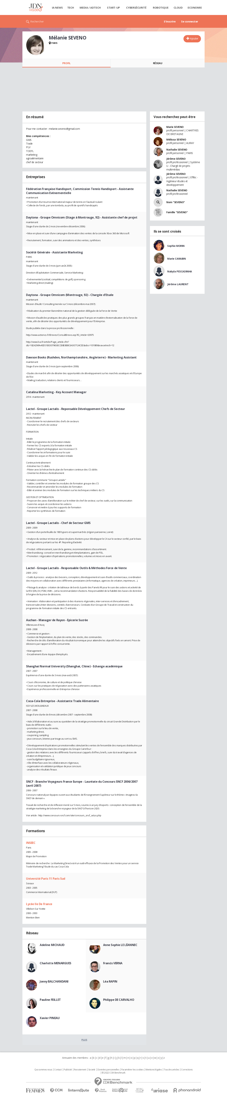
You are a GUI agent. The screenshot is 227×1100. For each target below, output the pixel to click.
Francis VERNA (113, 963)
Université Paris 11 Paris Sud (45, 879)
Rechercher (37, 21)
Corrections (186, 1069)
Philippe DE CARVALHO (118, 1000)
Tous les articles (171, 1069)
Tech (70, 7)
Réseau (157, 63)
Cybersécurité (136, 7)
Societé (91, 1069)
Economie (195, 7)
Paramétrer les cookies (132, 1069)
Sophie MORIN (176, 246)
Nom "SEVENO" (175, 202)
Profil (66, 63)
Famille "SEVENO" (177, 212)
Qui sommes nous (43, 1069)
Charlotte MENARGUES (55, 963)
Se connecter (189, 21)
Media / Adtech (90, 7)
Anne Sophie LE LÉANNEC (120, 945)
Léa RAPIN (110, 981)
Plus (84, 1039)
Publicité (68, 1069)
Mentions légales (154, 1069)
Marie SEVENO (175, 127)
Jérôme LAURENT (177, 284)
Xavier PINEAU (50, 1018)
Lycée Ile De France (39, 904)
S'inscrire (170, 21)
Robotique (160, 7)
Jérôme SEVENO (176, 158)
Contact (58, 1069)
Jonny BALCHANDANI (54, 981)
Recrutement (80, 1069)
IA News (57, 7)
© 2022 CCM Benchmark (113, 1072)
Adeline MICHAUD (52, 945)
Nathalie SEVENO (176, 149)
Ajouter (194, 38)
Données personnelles (108, 1069)
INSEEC (30, 843)
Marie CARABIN (176, 258)
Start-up (113, 7)
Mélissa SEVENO (176, 139)
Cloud (178, 7)
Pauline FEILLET (50, 1000)
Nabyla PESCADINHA (179, 271)
